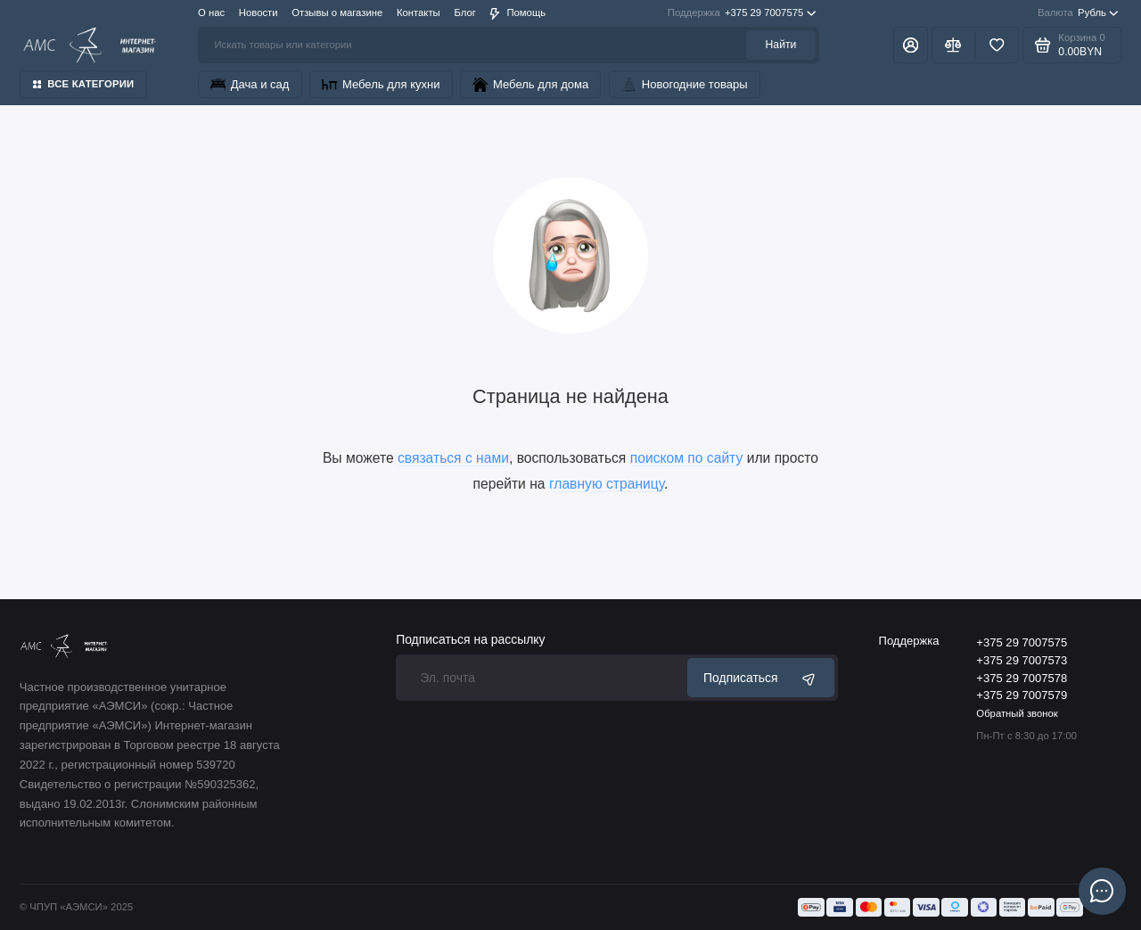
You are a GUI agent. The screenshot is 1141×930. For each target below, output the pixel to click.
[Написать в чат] (1102, 891)
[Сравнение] (953, 44)
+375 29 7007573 (1021, 660)
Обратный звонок (1016, 713)
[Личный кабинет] (910, 44)
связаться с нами (453, 457)
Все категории (84, 83)
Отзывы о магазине (336, 12)
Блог (464, 12)
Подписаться (760, 678)
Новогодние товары (684, 84)
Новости (258, 12)
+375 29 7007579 (1021, 695)
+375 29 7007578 (1021, 678)
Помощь (517, 13)
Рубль (1078, 13)
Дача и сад (249, 84)
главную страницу (606, 483)
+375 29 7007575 (742, 13)
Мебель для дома (530, 84)
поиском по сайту (686, 457)
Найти (781, 44)
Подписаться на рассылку (470, 640)
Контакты (418, 12)
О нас (211, 12)
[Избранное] (997, 44)
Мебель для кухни (380, 84)
